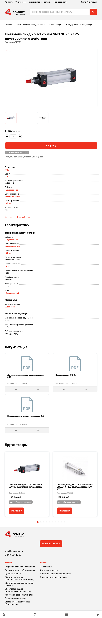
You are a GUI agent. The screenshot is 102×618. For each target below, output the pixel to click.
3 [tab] (44, 522)
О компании (20, 2)
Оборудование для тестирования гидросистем (18, 590)
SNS (7, 170)
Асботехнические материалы (19, 595)
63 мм (9, 203)
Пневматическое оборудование (20, 570)
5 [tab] (49, 522)
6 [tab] (52, 522)
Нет (7, 266)
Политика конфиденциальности (55, 573)
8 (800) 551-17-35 (13, 555)
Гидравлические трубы (16, 598)
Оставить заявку (51, 543)
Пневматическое (13, 197)
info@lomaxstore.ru (14, 551)
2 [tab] (41, 522)
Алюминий (10, 307)
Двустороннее (12, 190)
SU (7, 177)
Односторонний (12, 293)
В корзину (51, 145)
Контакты (9, 2)
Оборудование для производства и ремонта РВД (19, 578)
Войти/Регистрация (89, 2)
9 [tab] (61, 522)
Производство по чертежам (39, 2)
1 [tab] (38, 522)
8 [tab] (58, 522)
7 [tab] (55, 522)
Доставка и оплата (49, 570)
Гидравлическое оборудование (20, 567)
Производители (60, 2)
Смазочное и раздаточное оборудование (17, 603)
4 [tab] (46, 522)
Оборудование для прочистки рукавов (19, 584)
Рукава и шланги (13, 573)
